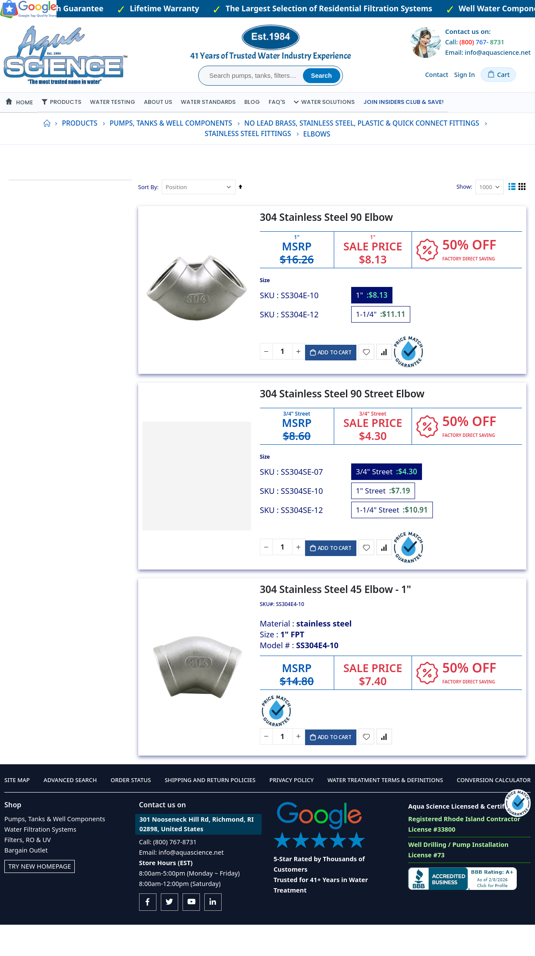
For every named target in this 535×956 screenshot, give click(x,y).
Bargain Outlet (26, 881)
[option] (374, 320)
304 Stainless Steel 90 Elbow (328, 242)
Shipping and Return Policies (210, 811)
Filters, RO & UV (27, 871)
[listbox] (392, 329)
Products (79, 143)
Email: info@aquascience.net (488, 52)
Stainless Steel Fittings (248, 153)
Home (46, 143)
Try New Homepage (39, 897)
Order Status (130, 811)
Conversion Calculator (494, 811)
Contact (436, 74)
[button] (369, 376)
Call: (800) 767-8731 (168, 873)
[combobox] (252, 75)
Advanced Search (69, 811)
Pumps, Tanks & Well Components (171, 143)
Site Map (17, 811)
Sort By (150, 207)
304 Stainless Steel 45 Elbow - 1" (337, 614)
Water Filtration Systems (40, 860)
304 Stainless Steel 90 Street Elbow (344, 418)
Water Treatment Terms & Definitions (385, 811)
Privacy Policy (291, 811)
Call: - (474, 42)
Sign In (464, 74)
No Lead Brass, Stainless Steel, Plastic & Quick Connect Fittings (361, 143)
